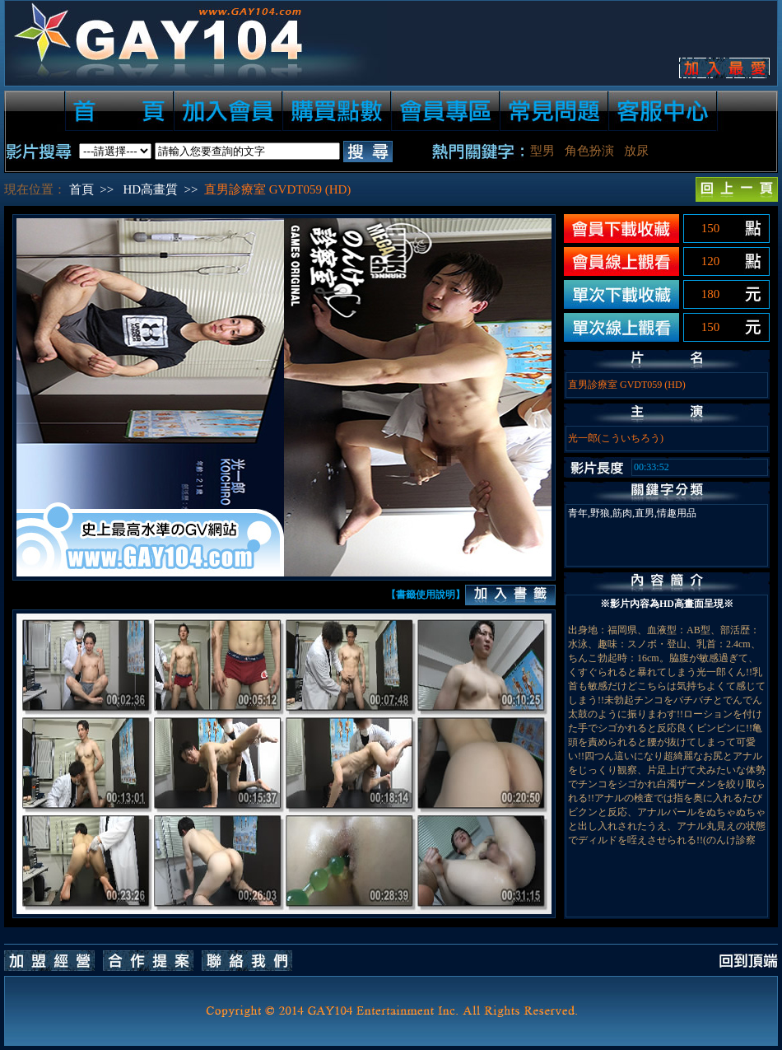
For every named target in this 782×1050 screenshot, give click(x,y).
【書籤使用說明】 (425, 594)
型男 (542, 150)
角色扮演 (589, 150)
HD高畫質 (150, 189)
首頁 (81, 189)
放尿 (636, 150)
